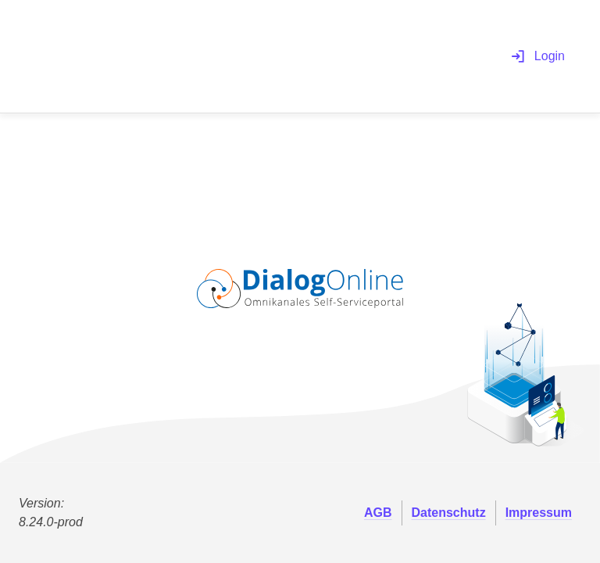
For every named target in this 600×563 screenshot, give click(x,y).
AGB (378, 512)
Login (538, 56)
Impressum (538, 512)
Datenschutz (449, 512)
